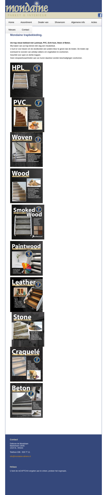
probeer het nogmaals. (57, 471)
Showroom (60, 22)
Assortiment (26, 22)
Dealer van (43, 22)
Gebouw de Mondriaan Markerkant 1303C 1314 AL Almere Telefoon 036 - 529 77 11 (20, 448)
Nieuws (11, 29)
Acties (94, 22)
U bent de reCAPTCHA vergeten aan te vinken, (29, 471)
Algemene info (78, 22)
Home (11, 22)
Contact (25, 29)
